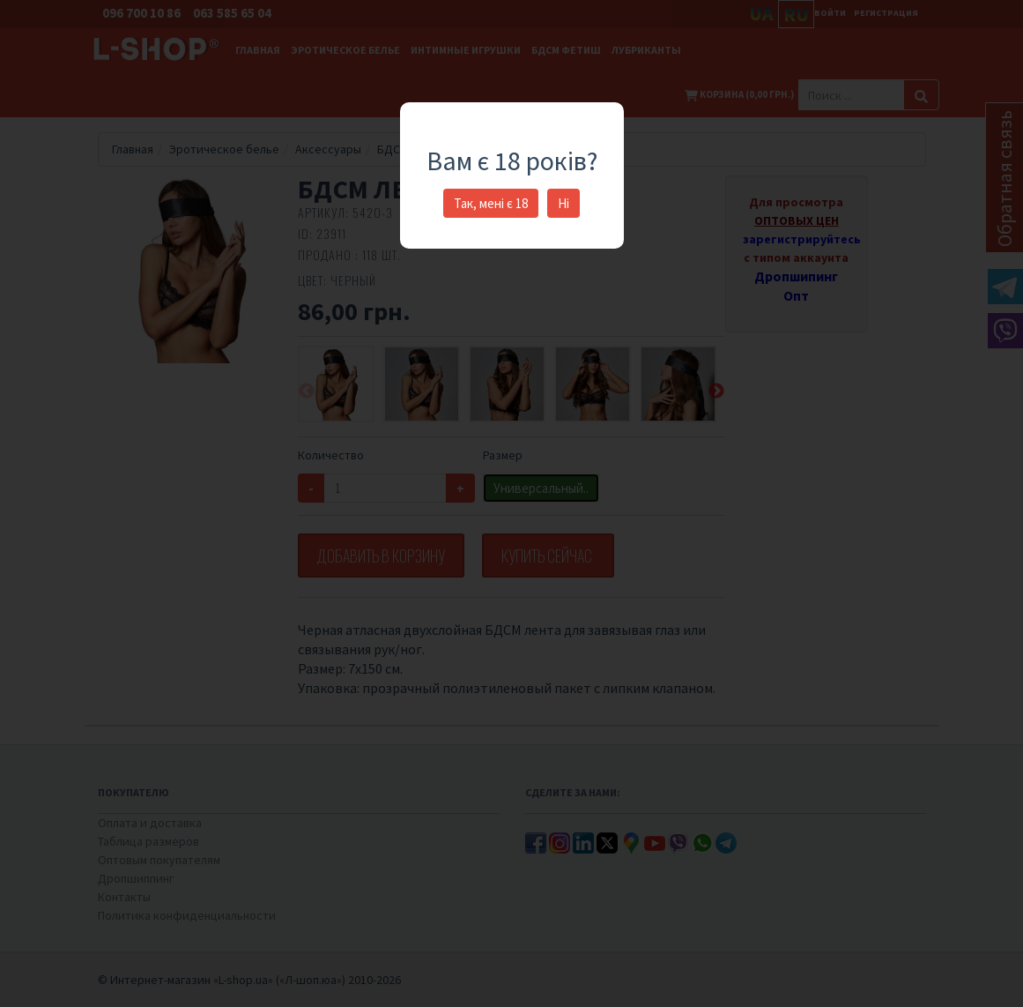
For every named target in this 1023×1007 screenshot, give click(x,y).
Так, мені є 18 (491, 203)
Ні (563, 203)
